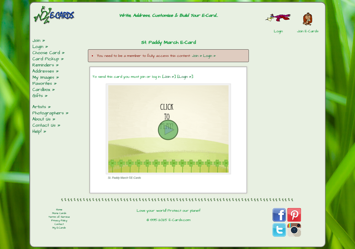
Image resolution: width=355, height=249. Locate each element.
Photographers (48, 113)
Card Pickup (45, 59)
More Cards (59, 213)
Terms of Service (59, 217)
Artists (39, 107)
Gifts (37, 96)
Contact (59, 224)
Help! (36, 131)
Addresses (43, 71)
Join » (197, 55)
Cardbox (41, 90)
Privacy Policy (59, 220)
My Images (43, 77)
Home (59, 209)
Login (37, 47)
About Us (41, 119)
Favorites (42, 83)
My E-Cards (59, 228)
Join (36, 41)
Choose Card (46, 53)
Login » (209, 55)
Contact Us (44, 125)
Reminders (43, 65)
